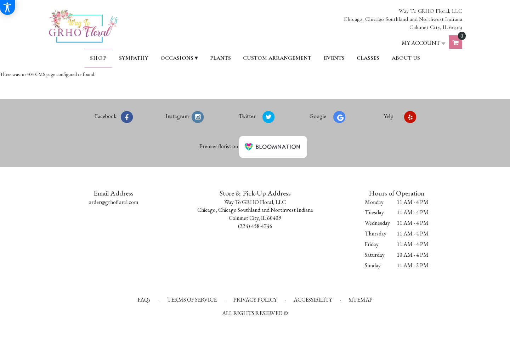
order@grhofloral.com (113, 202)
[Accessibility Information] (7, 7)
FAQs (144, 299)
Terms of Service (192, 299)
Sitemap (361, 299)
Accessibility (313, 299)
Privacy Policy (255, 299)
